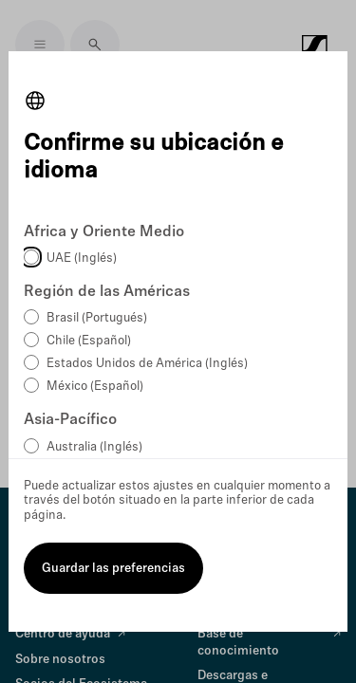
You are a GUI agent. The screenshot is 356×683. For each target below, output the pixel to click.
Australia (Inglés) (94, 447)
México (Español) (95, 386)
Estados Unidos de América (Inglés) (147, 364)
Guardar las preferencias (113, 569)
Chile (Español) (89, 341)
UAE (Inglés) (82, 258)
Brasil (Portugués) (97, 318)
